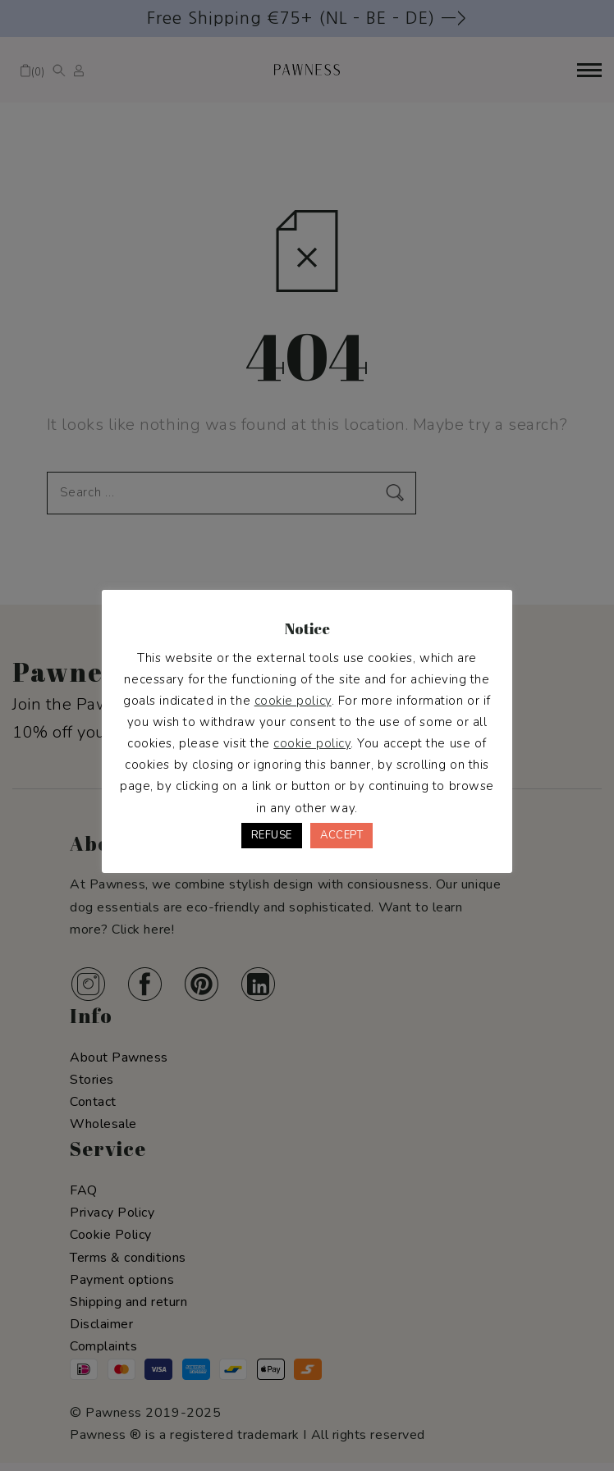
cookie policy (293, 700)
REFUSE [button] (271, 835)
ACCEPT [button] (341, 835)
